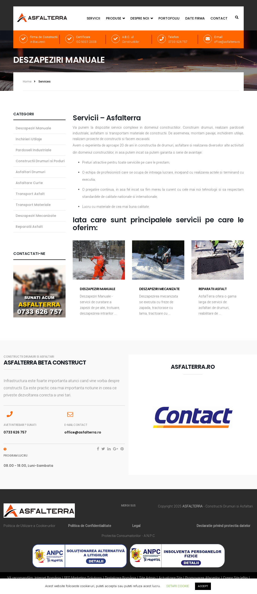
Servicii (93, 18)
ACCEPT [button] (203, 586)
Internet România (48, 577)
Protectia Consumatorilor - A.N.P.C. (128, 535)
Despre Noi (141, 18)
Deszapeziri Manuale (97, 289)
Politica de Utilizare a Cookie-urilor (29, 525)
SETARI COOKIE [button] (177, 586)
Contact (219, 18)
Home (27, 81)
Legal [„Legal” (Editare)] (136, 525)
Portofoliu (169, 18)
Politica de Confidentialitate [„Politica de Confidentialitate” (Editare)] (89, 525)
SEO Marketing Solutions (83, 577)
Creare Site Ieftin (235, 577)
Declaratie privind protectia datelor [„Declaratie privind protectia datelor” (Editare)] (223, 525)
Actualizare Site (170, 577)
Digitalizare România (120, 577)
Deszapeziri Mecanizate (159, 289)
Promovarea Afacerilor (202, 577)
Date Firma (195, 18)
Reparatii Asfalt (213, 289)
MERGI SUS (128, 505)
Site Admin (147, 577)
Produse (115, 18)
